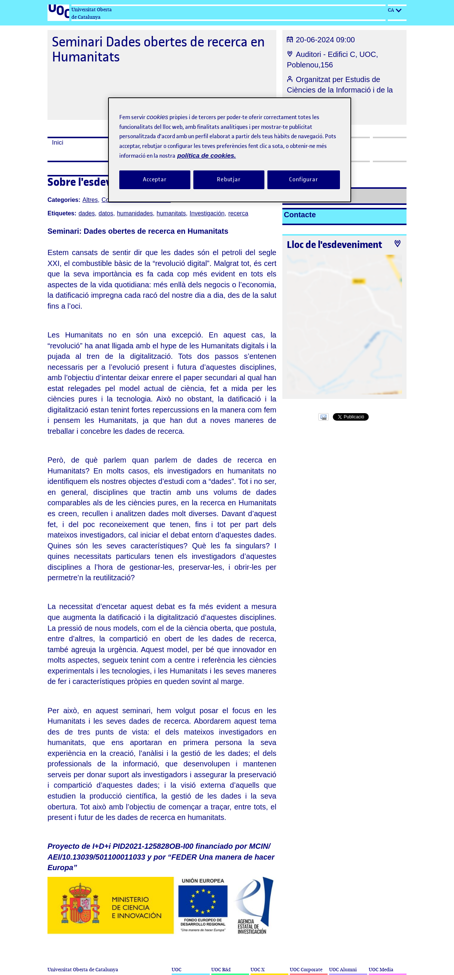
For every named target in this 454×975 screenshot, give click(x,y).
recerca (238, 213)
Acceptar (155, 179)
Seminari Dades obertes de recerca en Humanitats (158, 49)
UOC (176, 969)
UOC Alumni (343, 969)
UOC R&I (221, 969)
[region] (229, 149)
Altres (90, 200)
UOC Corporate (306, 969)
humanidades (135, 213)
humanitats (171, 213)
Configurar (303, 179)
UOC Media (381, 969)
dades (87, 213)
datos (106, 213)
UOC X (257, 969)
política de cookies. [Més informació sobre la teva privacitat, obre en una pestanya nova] (206, 155)
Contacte (300, 215)
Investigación (207, 213)
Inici (57, 142)
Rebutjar (229, 179)
